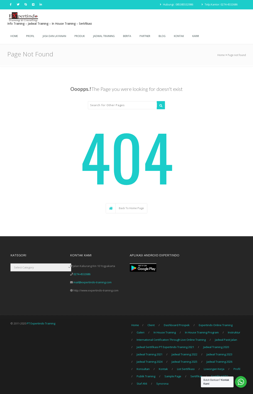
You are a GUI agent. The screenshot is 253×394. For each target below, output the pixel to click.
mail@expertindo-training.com (92, 282)
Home (221, 55)
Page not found (237, 55)
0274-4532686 (81, 274)
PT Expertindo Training (41, 323)
